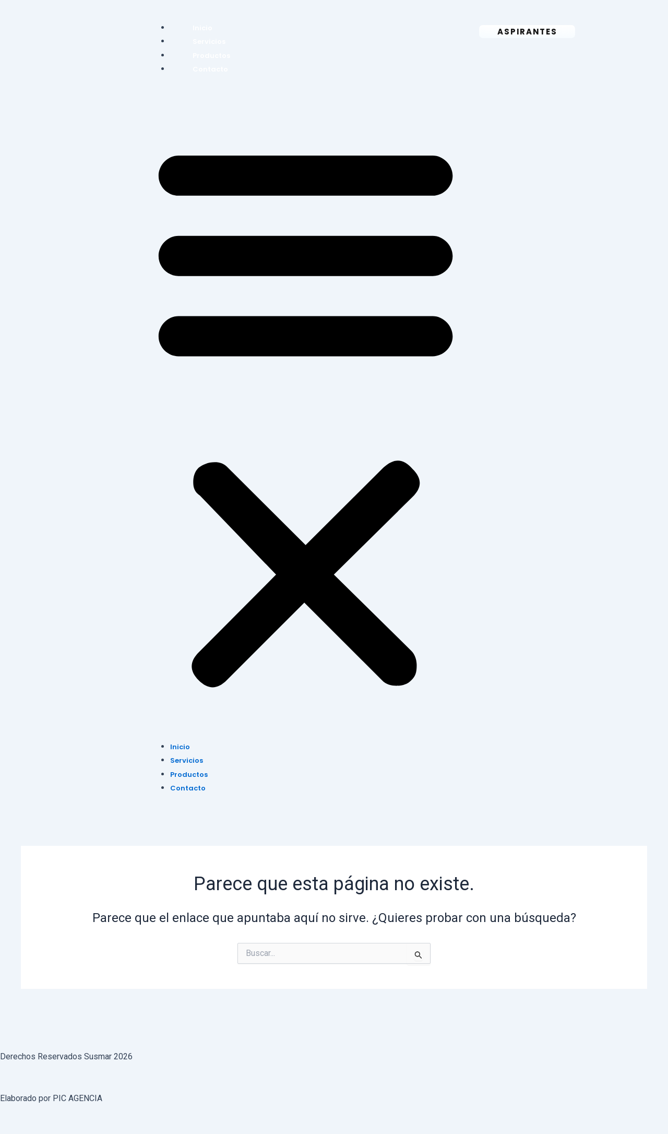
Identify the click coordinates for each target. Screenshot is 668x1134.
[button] (305, 414)
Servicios (209, 41)
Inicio (202, 28)
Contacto (210, 69)
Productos (211, 56)
